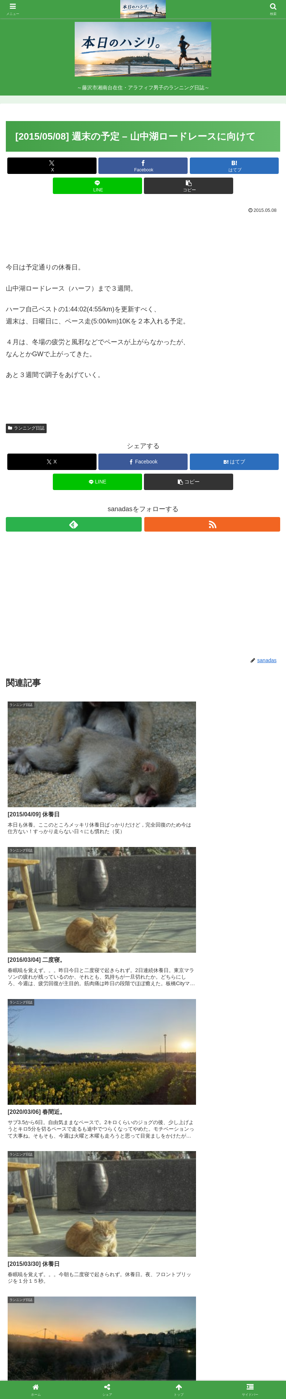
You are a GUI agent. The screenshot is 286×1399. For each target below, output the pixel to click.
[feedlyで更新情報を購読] (74, 524)
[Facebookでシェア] (143, 166)
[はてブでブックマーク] (234, 166)
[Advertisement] (143, 235)
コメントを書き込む (143, 1290)
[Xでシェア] (52, 166)
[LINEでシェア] (97, 186)
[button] (188, 186)
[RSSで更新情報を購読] (212, 524)
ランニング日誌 (26, 428)
